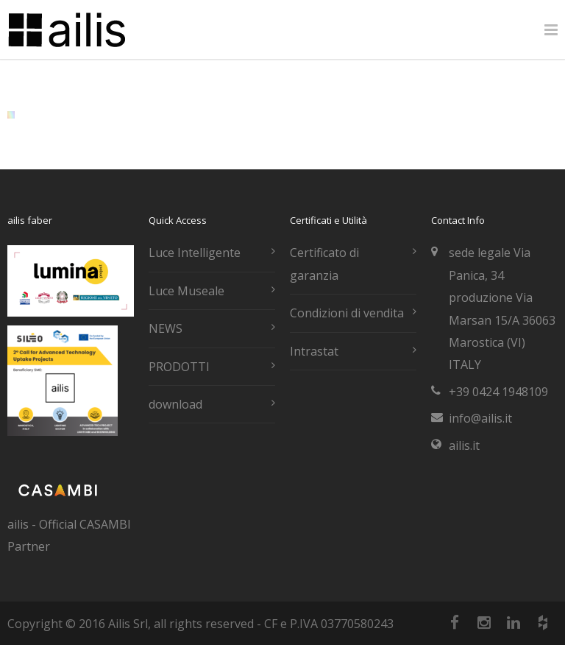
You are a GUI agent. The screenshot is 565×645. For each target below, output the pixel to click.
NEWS (165, 328)
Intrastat (314, 351)
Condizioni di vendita (347, 313)
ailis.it (464, 445)
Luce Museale (186, 291)
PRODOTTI (179, 367)
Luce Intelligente (195, 252)
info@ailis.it (480, 418)
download (175, 404)
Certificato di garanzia (324, 263)
